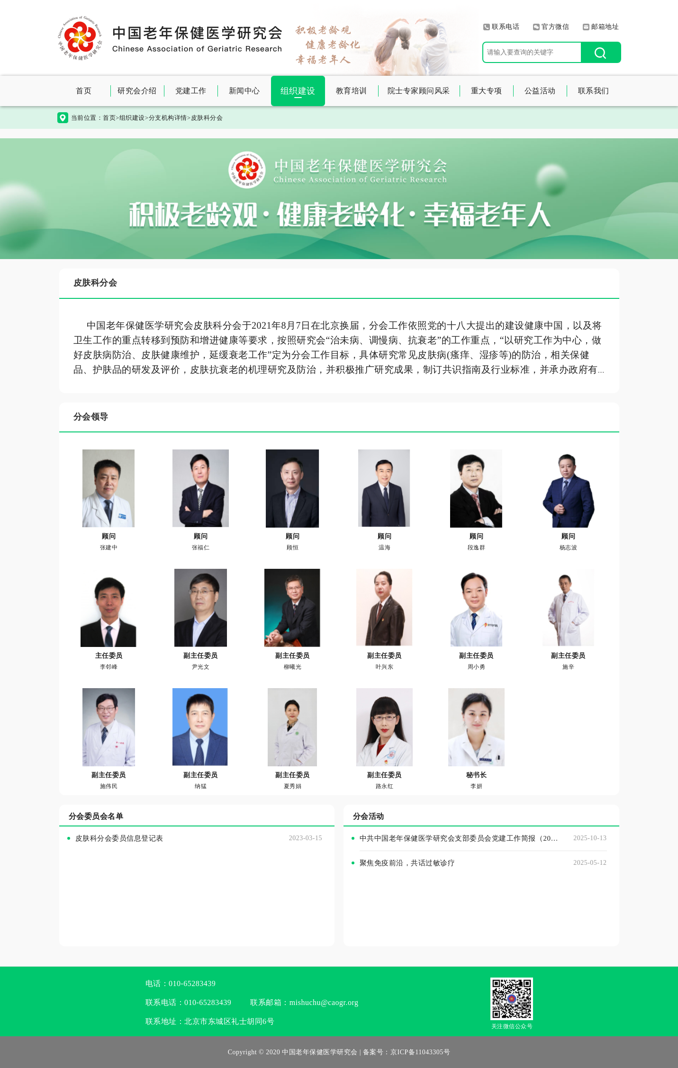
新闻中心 (244, 91)
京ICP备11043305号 (420, 1052)
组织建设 (298, 91)
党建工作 (191, 91)
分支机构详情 (168, 117)
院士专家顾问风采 (419, 91)
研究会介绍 (137, 91)
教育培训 (351, 91)
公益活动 (540, 91)
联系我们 (593, 91)
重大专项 (486, 91)
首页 (83, 91)
